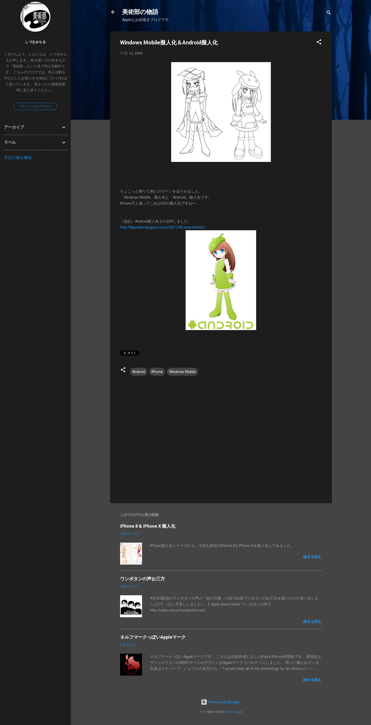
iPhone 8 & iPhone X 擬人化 (147, 526)
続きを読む (312, 557)
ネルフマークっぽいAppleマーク (153, 637)
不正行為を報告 (18, 157)
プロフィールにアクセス (35, 106)
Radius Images (234, 712)
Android (138, 371)
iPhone (157, 371)
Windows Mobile (182, 371)
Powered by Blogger (221, 702)
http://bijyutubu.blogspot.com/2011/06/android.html (162, 227)
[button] (319, 43)
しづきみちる (35, 42)
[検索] (329, 13)
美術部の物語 (140, 11)
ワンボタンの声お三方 (142, 578)
